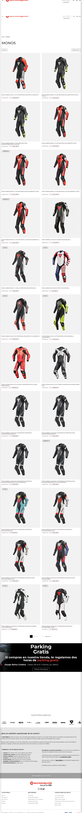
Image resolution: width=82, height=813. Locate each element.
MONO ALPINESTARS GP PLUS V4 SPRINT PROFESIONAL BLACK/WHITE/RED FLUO (61, 385)
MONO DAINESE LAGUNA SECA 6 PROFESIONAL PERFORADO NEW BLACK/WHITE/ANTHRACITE (58, 433)
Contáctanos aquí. (65, 756)
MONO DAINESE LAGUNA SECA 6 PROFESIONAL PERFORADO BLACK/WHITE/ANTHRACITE (17, 433)
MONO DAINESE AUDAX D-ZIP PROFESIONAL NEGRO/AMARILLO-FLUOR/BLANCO (58, 336)
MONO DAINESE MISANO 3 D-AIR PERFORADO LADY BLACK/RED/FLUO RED (60, 191)
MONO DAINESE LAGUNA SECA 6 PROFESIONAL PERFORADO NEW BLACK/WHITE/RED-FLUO (18, 578)
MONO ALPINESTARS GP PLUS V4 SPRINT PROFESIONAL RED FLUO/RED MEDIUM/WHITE (19, 385)
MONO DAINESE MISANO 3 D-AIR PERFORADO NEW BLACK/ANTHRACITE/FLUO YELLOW (14, 144)
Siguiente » (48, 636)
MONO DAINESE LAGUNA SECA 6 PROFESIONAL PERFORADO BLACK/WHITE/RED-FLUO (57, 530)
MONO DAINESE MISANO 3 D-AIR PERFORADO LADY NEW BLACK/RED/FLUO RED (20, 240)
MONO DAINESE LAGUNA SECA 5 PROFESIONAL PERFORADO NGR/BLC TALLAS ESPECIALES (19, 626)
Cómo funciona (41, 669)
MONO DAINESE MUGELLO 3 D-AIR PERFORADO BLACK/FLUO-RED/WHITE (20, 94)
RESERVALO (6, 151)
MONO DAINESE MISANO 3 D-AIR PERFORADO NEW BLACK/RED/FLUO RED (20, 191)
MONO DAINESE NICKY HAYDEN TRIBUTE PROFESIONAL (55, 287)
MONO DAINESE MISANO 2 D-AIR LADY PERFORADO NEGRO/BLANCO (19, 287)
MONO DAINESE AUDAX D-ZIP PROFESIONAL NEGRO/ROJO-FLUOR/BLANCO (21, 336)
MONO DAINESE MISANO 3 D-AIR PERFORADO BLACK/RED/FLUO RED (59, 143)
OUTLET (5, 247)
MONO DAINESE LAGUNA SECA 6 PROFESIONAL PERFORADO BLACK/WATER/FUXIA (17, 530)
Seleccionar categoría (66, 17)
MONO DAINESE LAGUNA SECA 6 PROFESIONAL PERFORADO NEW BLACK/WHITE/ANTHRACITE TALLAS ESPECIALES (58, 481)
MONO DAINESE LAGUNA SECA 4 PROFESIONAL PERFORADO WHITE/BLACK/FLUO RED (57, 626)
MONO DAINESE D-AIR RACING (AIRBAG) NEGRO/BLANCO (56, 239)
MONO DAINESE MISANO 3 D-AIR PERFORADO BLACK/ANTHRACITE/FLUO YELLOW (60, 95)
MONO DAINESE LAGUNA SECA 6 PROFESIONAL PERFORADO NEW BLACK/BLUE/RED (58, 578)
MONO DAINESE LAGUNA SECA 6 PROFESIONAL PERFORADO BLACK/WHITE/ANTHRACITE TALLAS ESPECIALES (17, 481)
